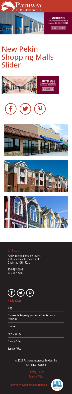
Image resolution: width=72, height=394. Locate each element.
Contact (12, 326)
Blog (10, 308)
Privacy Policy (15, 341)
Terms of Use (14, 348)
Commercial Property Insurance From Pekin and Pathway (32, 317)
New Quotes (14, 333)
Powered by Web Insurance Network (28, 385)
